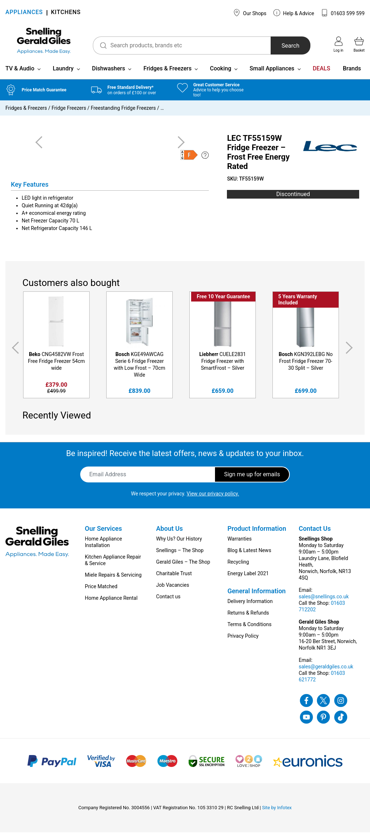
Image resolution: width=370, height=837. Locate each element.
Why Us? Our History (179, 543)
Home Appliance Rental (111, 603)
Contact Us (315, 533)
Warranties (239, 543)
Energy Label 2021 (247, 578)
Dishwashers (108, 73)
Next (350, 352)
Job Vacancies (172, 590)
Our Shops (249, 12)
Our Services (103, 533)
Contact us (168, 601)
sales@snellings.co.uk (324, 601)
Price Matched (101, 591)
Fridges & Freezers (167, 73)
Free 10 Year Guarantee (223, 301)
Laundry (63, 73)
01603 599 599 (343, 12)
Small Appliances (272, 73)
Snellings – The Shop (179, 555)
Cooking (220, 73)
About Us (169, 533)
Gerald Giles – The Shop (183, 566)
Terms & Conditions (249, 629)
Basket (359, 44)
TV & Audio (19, 73)
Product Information (256, 533)
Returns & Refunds (248, 617)
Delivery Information (249, 606)
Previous (14, 352)
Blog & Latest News (249, 555)
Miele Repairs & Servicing (113, 579)
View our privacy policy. (213, 498)
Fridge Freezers (69, 113)
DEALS (321, 73)
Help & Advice (293, 12)
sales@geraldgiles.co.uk (326, 671)
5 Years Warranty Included (297, 304)
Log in (338, 44)
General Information (256, 595)
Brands (352, 73)
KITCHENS (66, 13)
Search (285, 45)
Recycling (238, 566)
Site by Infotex (277, 812)
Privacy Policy (242, 640)
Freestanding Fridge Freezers (123, 113)
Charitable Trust (174, 578)
